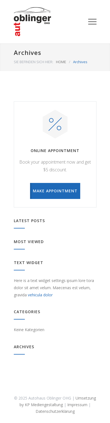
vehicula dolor (40, 294)
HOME (61, 61)
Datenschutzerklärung (55, 411)
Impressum (77, 404)
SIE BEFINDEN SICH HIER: (33, 61)
